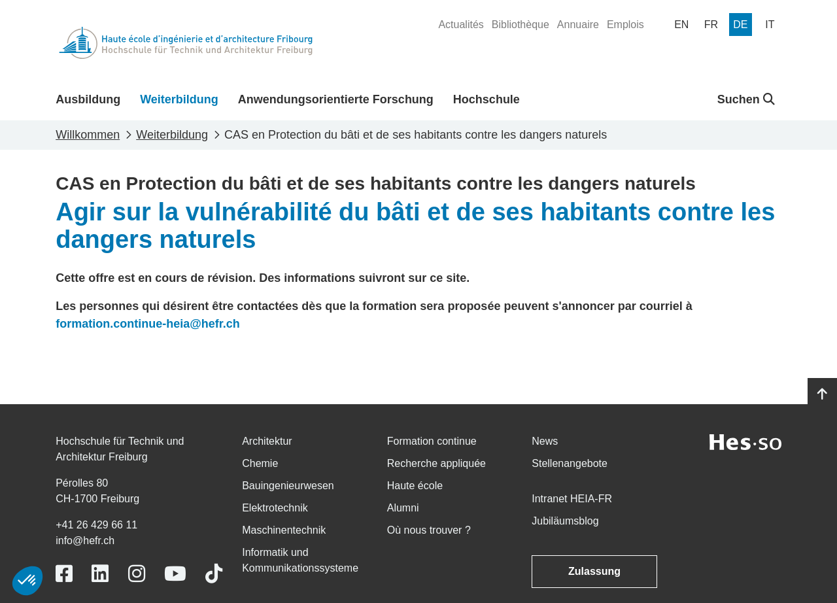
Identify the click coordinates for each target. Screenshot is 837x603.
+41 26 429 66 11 (96, 524)
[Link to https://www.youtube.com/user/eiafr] (175, 574)
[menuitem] (460, 24)
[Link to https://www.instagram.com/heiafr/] (136, 574)
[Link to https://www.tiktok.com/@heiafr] (213, 574)
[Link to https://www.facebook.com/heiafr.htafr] (64, 574)
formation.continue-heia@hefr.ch (148, 323)
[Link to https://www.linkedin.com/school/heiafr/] (100, 574)
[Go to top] (822, 394)
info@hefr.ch (85, 540)
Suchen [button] (746, 99)
